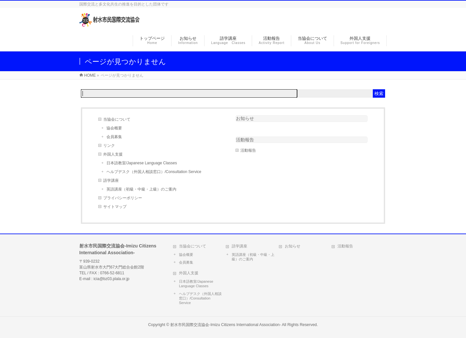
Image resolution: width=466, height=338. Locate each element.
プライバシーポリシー (122, 198)
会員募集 (114, 137)
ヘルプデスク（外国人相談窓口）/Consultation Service (153, 171)
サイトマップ (115, 206)
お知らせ (245, 118)
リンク (109, 145)
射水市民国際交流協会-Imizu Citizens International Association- (225, 324)
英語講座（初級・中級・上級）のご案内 (141, 189)
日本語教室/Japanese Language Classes (141, 163)
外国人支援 (113, 154)
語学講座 (111, 180)
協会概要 (114, 128)
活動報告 (248, 150)
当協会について (116, 119)
